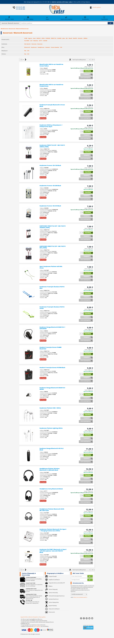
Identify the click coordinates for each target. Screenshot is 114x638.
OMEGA (85, 38)
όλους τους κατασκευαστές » (80, 597)
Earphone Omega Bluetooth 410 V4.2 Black (51, 449)
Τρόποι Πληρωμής (51, 589)
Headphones (41, 47)
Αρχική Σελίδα (24, 617)
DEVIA (43, 38)
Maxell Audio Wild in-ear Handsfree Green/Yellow (51, 65)
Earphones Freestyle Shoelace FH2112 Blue (52, 287)
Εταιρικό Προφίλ (51, 576)
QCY (31, 40)
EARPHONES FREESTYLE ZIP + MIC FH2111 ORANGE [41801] (53, 226)
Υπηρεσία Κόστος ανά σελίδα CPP (55, 583)
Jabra (63, 38)
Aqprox (30, 38)
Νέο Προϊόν (27, 44)
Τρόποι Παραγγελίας (52, 602)
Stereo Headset (55, 47)
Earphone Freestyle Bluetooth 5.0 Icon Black (52, 105)
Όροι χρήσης (42, 617)
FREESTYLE (53, 38)
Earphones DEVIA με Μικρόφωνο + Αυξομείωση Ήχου (51, 125)
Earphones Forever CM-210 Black (50, 206)
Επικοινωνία (50, 612)
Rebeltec (35, 40)
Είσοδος (95, 7)
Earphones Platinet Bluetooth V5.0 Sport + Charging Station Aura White (53, 530)
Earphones (34, 47)
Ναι (25, 50)
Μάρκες (48, 586)
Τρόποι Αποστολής (51, 592)
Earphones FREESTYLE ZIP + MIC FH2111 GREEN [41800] (52, 146)
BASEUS (39, 38)
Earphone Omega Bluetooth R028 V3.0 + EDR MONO (52, 327)
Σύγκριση (86, 74)
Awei (34, 38)
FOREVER (48, 38)
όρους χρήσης (37, 626)
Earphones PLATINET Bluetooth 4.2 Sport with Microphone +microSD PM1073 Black (53, 551)
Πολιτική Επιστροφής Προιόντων (55, 596)
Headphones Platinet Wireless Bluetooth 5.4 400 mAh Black (50, 469)
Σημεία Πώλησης (51, 605)
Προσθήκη (88, 71)
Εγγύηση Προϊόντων (52, 599)
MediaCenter (4, 28)
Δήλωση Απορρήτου (33, 617)
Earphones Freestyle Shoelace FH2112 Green (52, 307)
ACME (25, 38)
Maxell (70, 38)
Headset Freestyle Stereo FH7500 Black (52, 367)
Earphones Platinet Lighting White (51, 428)
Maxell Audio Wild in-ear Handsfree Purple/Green (51, 85)
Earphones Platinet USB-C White (50, 408)
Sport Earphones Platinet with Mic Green (51, 267)
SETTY (40, 40)
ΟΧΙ (61, 47)
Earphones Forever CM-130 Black (50, 165)
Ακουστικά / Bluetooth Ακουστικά (18, 28)
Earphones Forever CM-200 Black (50, 185)
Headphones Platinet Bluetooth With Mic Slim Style (52, 509)
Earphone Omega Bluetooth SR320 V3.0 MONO (52, 388)
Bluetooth (27, 47)
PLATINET (26, 40)
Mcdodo (80, 38)
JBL (67, 38)
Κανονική (34, 44)
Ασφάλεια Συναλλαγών (52, 579)
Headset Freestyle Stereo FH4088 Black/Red (50, 348)
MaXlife (75, 38)
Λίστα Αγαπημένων (85, 77)
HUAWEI (59, 38)
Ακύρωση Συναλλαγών (52, 609)
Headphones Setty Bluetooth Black (51, 489)
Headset (47, 47)
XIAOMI (45, 40)
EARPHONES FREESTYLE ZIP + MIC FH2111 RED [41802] (53, 247)
